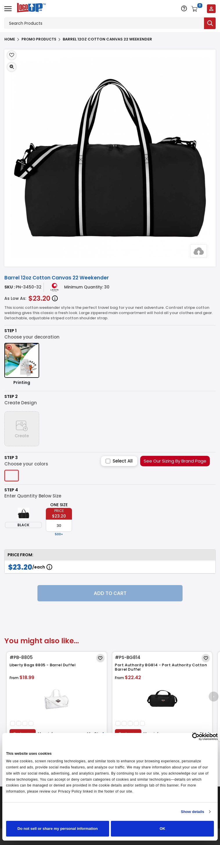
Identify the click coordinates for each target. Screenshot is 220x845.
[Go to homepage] (30, 8)
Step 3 (11, 457)
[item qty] (59, 526)
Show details (192, 811)
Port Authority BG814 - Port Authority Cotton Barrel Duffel (161, 667)
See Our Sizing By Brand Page (175, 461)
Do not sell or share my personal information (57, 828)
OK (162, 828)
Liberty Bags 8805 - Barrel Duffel (43, 665)
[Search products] (104, 23)
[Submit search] (210, 23)
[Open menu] (8, 8)
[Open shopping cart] (197, 8)
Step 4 (11, 490)
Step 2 (11, 396)
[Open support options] (184, 8)
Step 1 (10, 330)
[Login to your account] (211, 8)
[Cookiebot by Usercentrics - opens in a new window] (192, 737)
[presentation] (213, 696)
